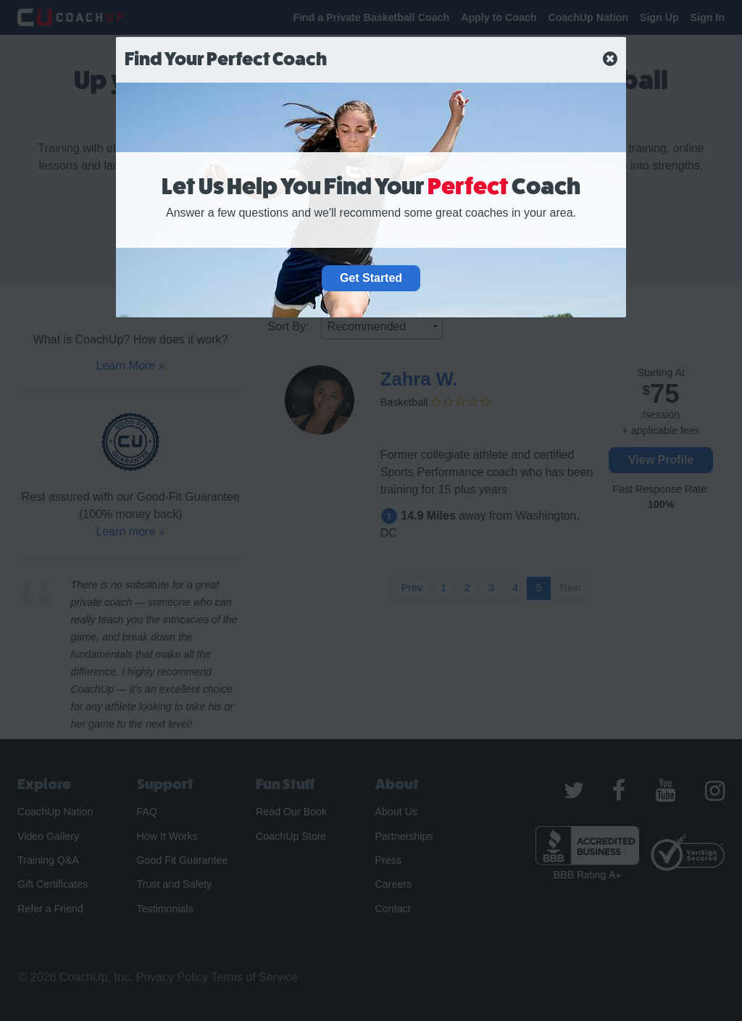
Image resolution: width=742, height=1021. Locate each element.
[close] (610, 59)
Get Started (371, 278)
